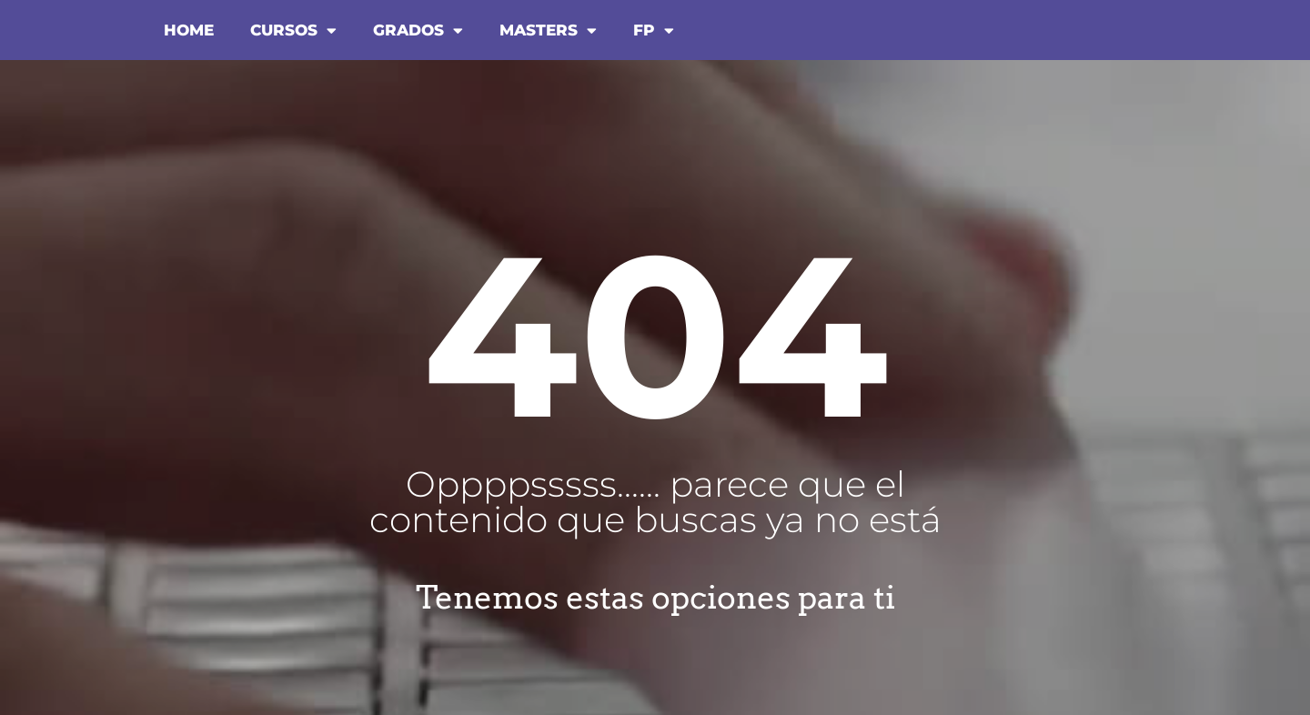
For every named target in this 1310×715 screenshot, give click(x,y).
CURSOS (293, 30)
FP (653, 30)
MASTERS (548, 30)
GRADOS (418, 30)
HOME (189, 30)
